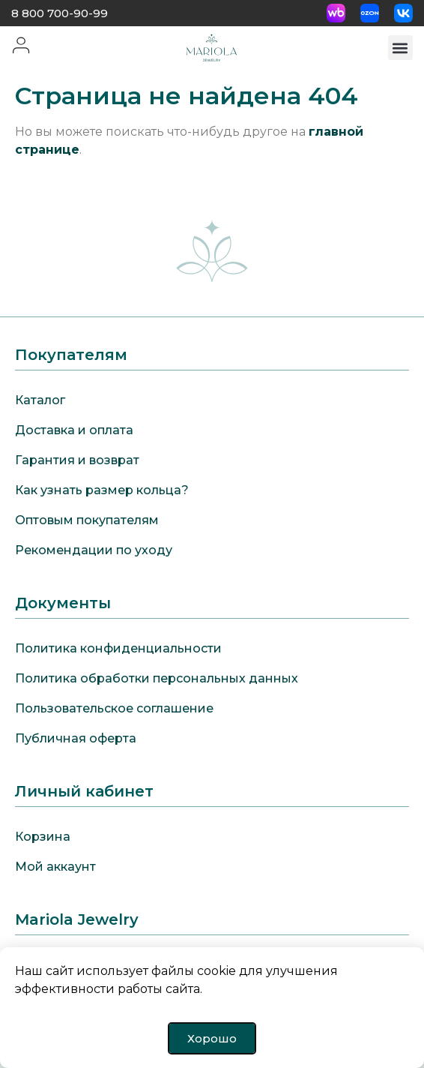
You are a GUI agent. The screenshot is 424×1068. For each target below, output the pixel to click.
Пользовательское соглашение (114, 708)
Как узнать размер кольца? (102, 490)
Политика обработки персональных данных (156, 678)
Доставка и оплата (74, 430)
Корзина (42, 837)
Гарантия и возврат (77, 460)
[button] (400, 47)
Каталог (40, 400)
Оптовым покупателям (87, 520)
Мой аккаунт (55, 867)
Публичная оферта (75, 738)
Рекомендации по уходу (93, 550)
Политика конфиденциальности (118, 648)
